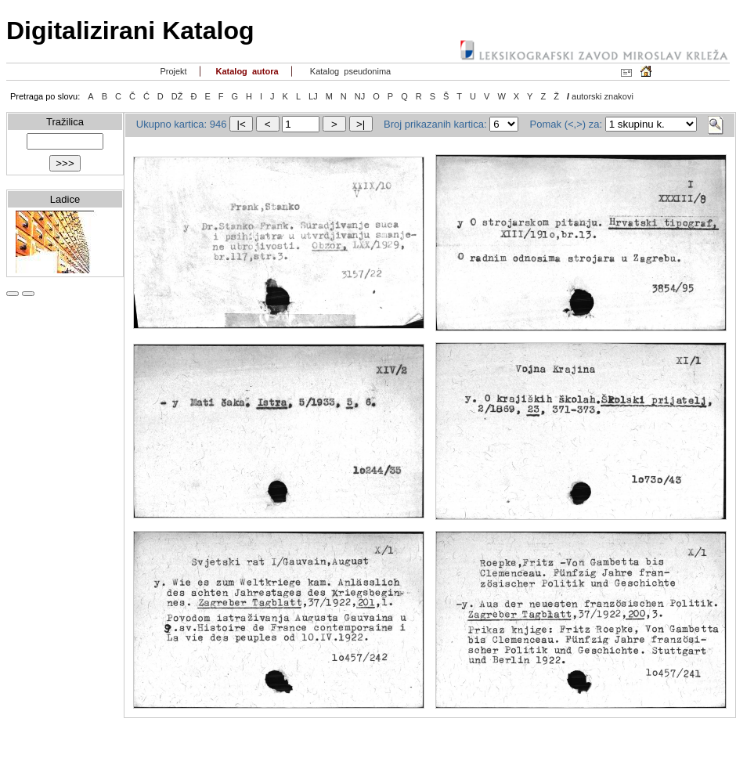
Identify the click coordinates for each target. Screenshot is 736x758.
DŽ (177, 96)
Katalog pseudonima (349, 71)
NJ (360, 96)
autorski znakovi (602, 96)
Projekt (172, 71)
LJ (313, 96)
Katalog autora (245, 71)
